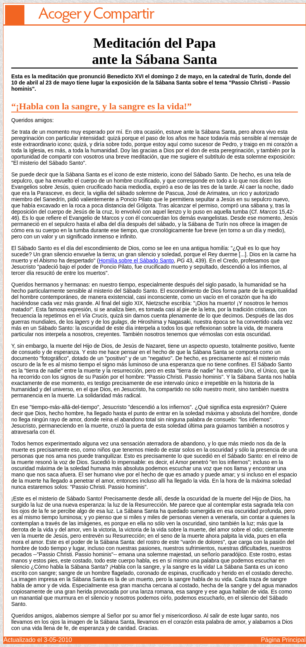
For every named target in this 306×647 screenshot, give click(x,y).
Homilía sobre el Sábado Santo (136, 260)
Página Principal (283, 640)
